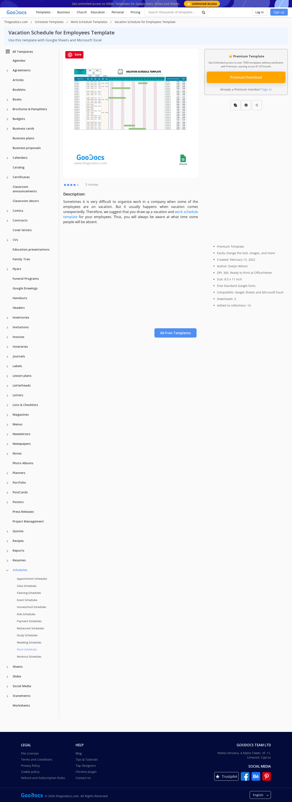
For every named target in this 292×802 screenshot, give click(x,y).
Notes (17, 453)
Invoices (18, 337)
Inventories (21, 317)
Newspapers (22, 444)
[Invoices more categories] (7, 337)
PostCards (20, 492)
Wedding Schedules (29, 642)
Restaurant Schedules (30, 628)
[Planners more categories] (7, 473)
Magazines (21, 415)
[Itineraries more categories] (7, 347)
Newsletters (21, 434)
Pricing (135, 12)
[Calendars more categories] (7, 158)
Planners (19, 473)
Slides (17, 676)
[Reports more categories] (7, 551)
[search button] (204, 12)
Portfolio (19, 482)
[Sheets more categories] (7, 667)
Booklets (19, 90)
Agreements (22, 70)
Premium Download (246, 77)
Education (98, 12)
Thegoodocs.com (16, 22)
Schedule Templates (49, 22)
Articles (18, 80)
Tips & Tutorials (87, 759)
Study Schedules (27, 635)
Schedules (20, 570)
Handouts (20, 298)
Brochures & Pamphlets (30, 109)
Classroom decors (26, 201)
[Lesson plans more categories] (7, 376)
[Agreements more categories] (7, 71)
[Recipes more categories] (7, 541)
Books (17, 99)
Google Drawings (25, 288)
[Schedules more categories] (7, 570)
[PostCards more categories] (7, 493)
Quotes (18, 531)
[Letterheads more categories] (7, 386)
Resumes (19, 560)
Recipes (18, 541)
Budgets (19, 119)
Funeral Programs (26, 279)
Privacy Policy (30, 766)
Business (63, 12)
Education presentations (31, 249)
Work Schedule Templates (89, 22)
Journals (19, 356)
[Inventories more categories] (7, 318)
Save (74, 54)
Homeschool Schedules (31, 607)
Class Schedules (26, 586)
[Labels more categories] (7, 366)
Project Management (28, 521)
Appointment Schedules (32, 579)
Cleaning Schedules (29, 593)
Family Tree (21, 259)
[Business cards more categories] (7, 129)
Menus (17, 424)
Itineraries (20, 347)
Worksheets (21, 705)
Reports (18, 550)
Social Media (22, 686)
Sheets (18, 667)
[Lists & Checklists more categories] (7, 405)
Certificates (21, 177)
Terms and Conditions (36, 759)
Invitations (21, 327)
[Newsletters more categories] (7, 434)
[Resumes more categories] (7, 561)
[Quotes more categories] (7, 531)
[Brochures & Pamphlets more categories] (7, 109)
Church (82, 12)
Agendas (19, 60)
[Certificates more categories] (7, 177)
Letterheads (22, 385)
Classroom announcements (25, 189)
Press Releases (23, 512)
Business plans (23, 138)
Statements (21, 696)
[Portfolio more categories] (7, 483)
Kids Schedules (26, 614)
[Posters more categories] (7, 502)
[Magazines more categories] (7, 415)
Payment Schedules (29, 621)
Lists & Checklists (25, 405)
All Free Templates (175, 333)
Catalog (18, 167)
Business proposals (27, 148)
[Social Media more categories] (7, 686)
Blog (79, 753)
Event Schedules (27, 600)
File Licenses (30, 753)
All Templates (19, 51)
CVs (15, 240)
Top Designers (86, 766)
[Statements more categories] (7, 696)
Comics (18, 211)
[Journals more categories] (7, 357)
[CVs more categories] (7, 240)
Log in (259, 12)
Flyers (17, 269)
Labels (17, 366)
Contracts (20, 220)
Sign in (267, 89)
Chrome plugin (86, 772)
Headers (19, 308)
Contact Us (83, 778)
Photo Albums (23, 463)
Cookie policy (30, 772)
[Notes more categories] (7, 454)
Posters (18, 502)
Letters (18, 395)
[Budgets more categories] (7, 119)
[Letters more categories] (7, 395)
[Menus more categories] (7, 425)
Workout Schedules (29, 656)
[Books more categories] (7, 100)
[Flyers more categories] (7, 269)
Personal (118, 12)
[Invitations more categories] (7, 327)
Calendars (20, 158)
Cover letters (22, 230)
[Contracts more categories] (7, 221)
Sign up (279, 12)
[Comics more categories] (7, 211)
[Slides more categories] (7, 677)
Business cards (23, 128)
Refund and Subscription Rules (43, 778)
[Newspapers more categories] (7, 444)
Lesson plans (22, 376)
